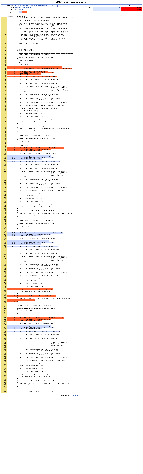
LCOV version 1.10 (76, 471)
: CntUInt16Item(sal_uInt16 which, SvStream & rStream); (29, 181)
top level (18, 6)
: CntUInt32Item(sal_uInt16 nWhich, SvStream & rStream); (29, 385)
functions (54, 6)
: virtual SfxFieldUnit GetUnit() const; (23, 340)
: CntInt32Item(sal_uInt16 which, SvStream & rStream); (28, 283)
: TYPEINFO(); (14, 74)
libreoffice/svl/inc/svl (29, 6)
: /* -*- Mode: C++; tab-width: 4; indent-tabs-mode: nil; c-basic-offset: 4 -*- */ (37, 18)
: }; (10, 348)
